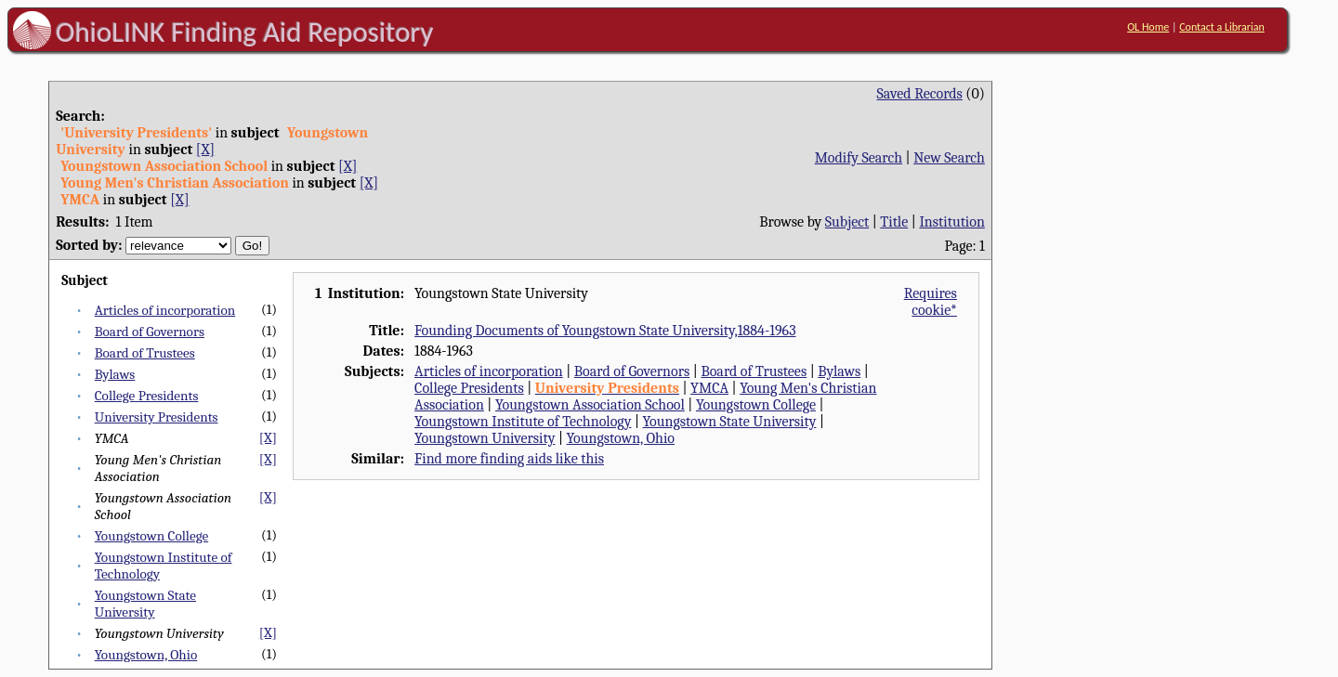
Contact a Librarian (1222, 26)
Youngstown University (484, 438)
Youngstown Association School (590, 405)
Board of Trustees (145, 353)
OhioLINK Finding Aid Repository (245, 31)
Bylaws (115, 374)
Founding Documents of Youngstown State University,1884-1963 (604, 330)
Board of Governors (149, 331)
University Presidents (156, 417)
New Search (949, 158)
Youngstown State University (145, 603)
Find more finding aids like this (509, 458)
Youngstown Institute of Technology (522, 421)
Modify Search (858, 158)
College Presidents (147, 395)
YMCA (709, 388)
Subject (847, 222)
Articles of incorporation (165, 310)
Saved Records (920, 93)
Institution (952, 222)
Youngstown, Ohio (146, 654)
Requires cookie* (930, 302)
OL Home (1148, 26)
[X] (205, 149)
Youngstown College (151, 535)
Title (894, 222)
